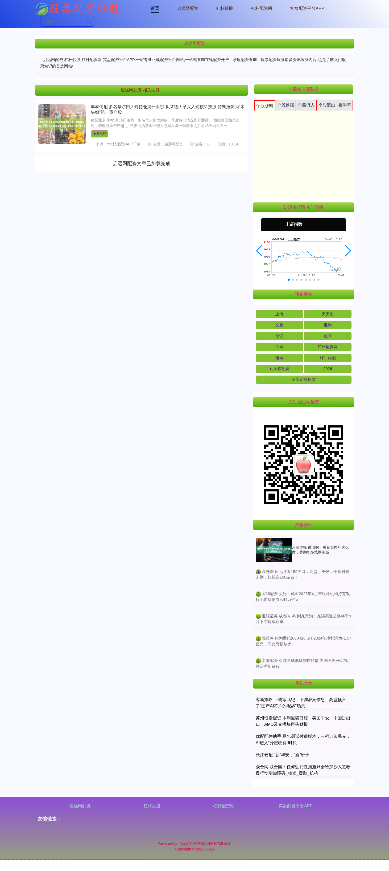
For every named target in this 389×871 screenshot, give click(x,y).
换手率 (344, 105)
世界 (328, 325)
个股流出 (326, 105)
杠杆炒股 (224, 8)
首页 (155, 8)
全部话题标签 (304, 379)
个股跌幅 (285, 105)
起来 (328, 335)
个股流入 (306, 105)
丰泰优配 (99, 134)
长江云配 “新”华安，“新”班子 (282, 754)
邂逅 (279, 357)
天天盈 (328, 314)
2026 (327, 368)
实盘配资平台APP (307, 8)
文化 (279, 325)
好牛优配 (328, 357)
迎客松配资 (279, 368)
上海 (279, 314)
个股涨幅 (264, 105)
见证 (279, 335)
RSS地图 (205, 843)
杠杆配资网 (261, 8)
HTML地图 (222, 843)
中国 (279, 346)
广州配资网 (328, 346)
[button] (259, 251)
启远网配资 (187, 8)
